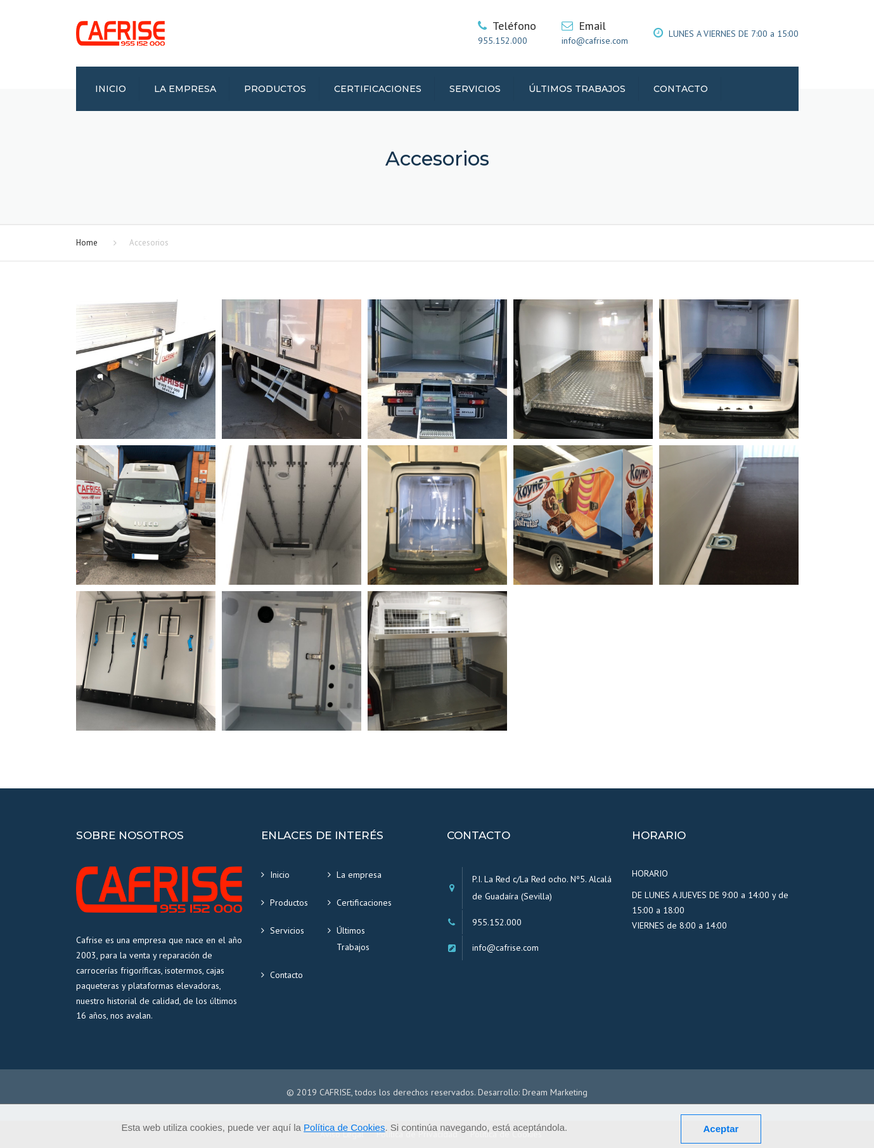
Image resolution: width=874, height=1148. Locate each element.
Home (87, 242)
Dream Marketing (555, 1092)
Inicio (110, 89)
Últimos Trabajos (577, 89)
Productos (275, 89)
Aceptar (721, 1128)
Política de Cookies (344, 1127)
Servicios (475, 89)
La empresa (185, 89)
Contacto (680, 89)
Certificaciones (377, 89)
